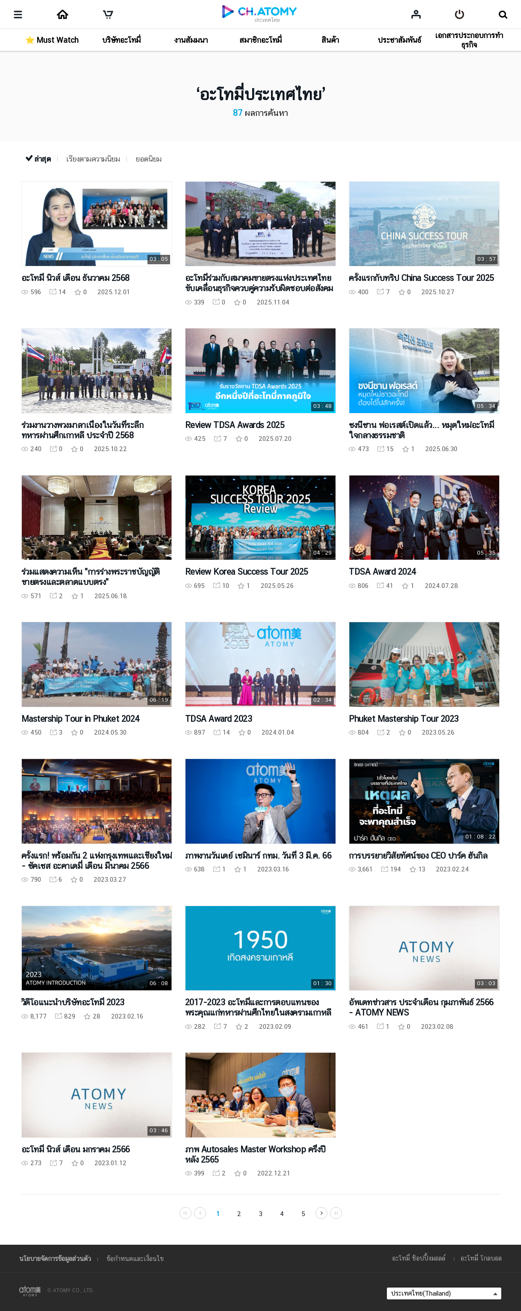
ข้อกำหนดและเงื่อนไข (135, 1258)
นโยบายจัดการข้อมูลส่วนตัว (55, 1258)
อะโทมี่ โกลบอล (481, 1258)
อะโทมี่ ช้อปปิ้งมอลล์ (418, 1258)
